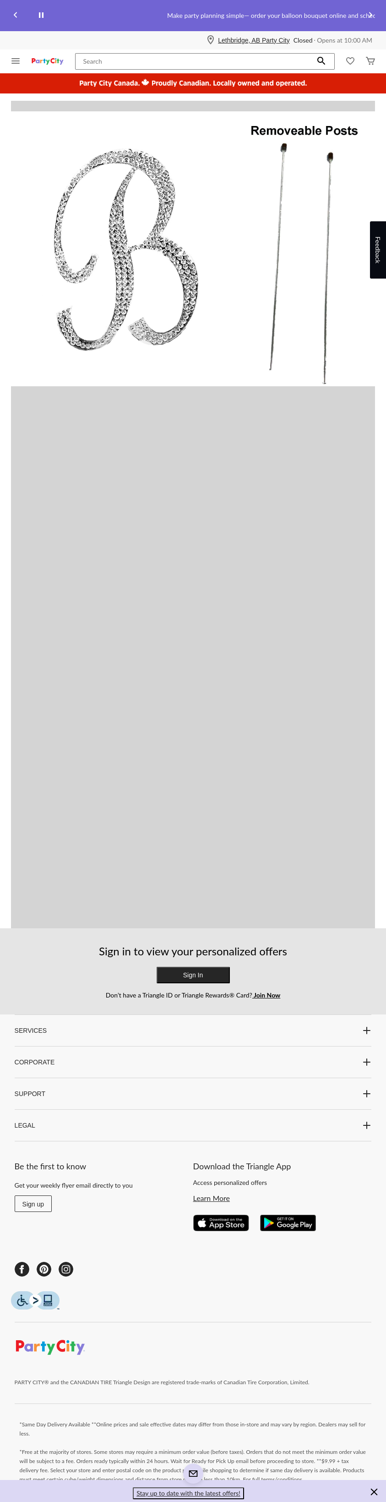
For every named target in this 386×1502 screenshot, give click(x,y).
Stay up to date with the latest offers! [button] (188, 1493)
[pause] (41, 15)
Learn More (211, 1198)
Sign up (33, 1204)
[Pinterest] (44, 1269)
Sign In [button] (193, 975)
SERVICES (193, 1030)
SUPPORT (193, 1093)
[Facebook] (22, 1269)
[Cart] (370, 61)
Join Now (266, 995)
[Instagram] (66, 1269)
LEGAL (193, 1125)
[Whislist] (350, 61)
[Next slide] (370, 16)
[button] (321, 61)
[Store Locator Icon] (210, 40)
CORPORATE (193, 1062)
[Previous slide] (15, 16)
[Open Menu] (15, 61)
